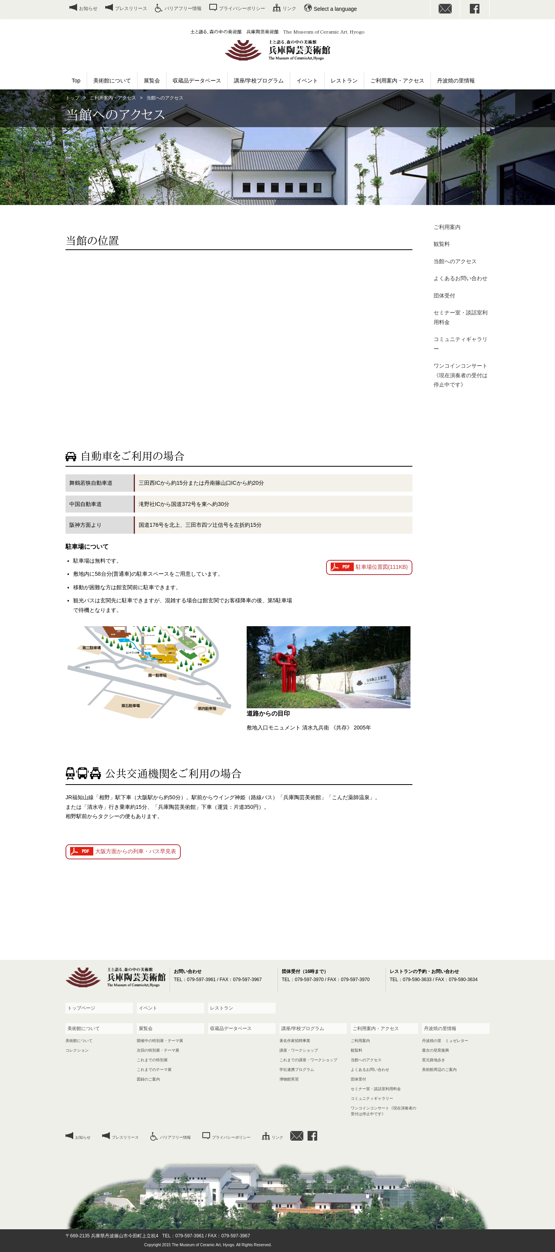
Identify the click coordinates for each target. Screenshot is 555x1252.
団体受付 (444, 295)
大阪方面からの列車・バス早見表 (135, 851)
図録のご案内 (148, 1079)
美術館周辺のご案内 (439, 1069)
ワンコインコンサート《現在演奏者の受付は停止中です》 (461, 375)
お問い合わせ (445, 8)
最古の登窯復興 (435, 1050)
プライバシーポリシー (242, 8)
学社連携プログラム (296, 1069)
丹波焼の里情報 (456, 80)
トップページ (81, 1008)
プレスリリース (131, 8)
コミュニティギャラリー (461, 344)
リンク (289, 8)
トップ (72, 98)
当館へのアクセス (455, 261)
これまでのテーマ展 (154, 1069)
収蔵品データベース (197, 80)
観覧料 (442, 244)
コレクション (77, 1050)
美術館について (112, 80)
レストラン (344, 80)
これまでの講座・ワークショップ (308, 1060)
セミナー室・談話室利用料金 (461, 317)
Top (76, 80)
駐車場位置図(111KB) (382, 567)
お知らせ (88, 8)
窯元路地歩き (433, 1060)
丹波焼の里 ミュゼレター (445, 1041)
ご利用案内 (447, 227)
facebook (474, 8)
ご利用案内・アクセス (397, 80)
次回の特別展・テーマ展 (158, 1050)
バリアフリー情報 (183, 8)
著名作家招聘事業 (294, 1041)
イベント (307, 80)
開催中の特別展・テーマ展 (160, 1041)
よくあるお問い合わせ (461, 278)
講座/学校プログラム (259, 80)
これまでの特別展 (152, 1060)
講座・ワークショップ (298, 1050)
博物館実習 (289, 1079)
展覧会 (152, 80)
